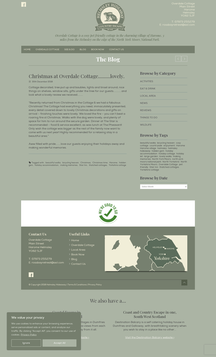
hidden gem (158, 151)
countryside (156, 145)
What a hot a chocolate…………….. (184, 59)
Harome (113, 162)
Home (27, 49)
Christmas (85, 162)
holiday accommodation (46, 165)
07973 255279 (185, 21)
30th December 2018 (42, 81)
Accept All (59, 343)
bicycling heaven (70, 162)
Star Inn (83, 165)
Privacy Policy (29, 334)
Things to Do (148, 117)
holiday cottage (167, 153)
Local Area (148, 95)
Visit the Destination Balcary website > (149, 337)
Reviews (145, 110)
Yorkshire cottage (117, 165)
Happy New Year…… (178, 59)
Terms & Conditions (77, 284)
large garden (151, 156)
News (143, 103)
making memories (68, 165)
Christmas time (99, 162)
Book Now (97, 49)
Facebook (23, 4)
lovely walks (165, 156)
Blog (83, 49)
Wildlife (146, 124)
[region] (44, 331)
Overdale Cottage (47, 49)
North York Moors (161, 159)
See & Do (69, 49)
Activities (146, 81)
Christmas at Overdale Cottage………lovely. (77, 76)
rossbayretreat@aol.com (179, 24)
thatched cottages (98, 165)
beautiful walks (53, 162)
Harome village (148, 148)
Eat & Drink (147, 88)
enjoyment (169, 145)
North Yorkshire (171, 161)
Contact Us (116, 49)
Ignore (26, 343)
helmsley (162, 148)
